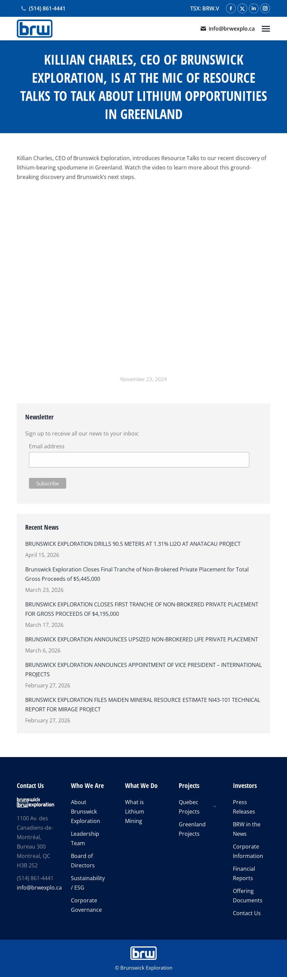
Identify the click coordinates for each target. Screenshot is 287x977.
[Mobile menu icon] (265, 29)
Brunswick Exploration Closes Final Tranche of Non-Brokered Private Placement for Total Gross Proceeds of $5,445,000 (137, 574)
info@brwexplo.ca (227, 28)
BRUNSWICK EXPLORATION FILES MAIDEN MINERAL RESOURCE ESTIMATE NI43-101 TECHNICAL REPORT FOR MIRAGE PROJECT (142, 704)
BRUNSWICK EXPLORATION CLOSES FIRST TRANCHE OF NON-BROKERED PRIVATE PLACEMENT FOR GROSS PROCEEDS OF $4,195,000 (141, 609)
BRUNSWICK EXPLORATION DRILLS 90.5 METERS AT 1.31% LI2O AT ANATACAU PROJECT (133, 544)
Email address (47, 446)
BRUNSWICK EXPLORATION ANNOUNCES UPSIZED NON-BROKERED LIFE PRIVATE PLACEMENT (141, 639)
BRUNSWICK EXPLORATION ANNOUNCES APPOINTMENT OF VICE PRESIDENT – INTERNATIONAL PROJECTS (143, 669)
